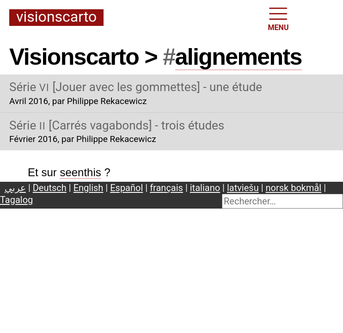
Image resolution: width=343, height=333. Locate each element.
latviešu (243, 187)
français (166, 187)
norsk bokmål (294, 187)
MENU (278, 18)
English (89, 187)
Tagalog (16, 199)
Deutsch (50, 187)
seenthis (80, 172)
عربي (15, 187)
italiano (205, 187)
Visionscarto (56, 17)
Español (126, 187)
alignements (238, 57)
